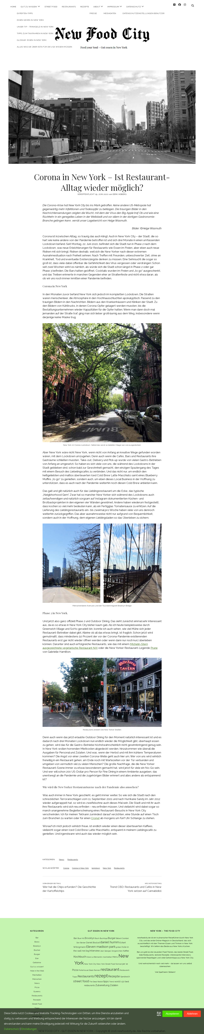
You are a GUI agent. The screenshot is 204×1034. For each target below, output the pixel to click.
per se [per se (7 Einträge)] (125, 961)
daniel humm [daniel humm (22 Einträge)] (109, 939)
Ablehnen (192, 1013)
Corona (66, 865)
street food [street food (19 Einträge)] (81, 978)
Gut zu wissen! (29, 7)
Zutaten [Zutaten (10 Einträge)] (114, 982)
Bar (37, 935)
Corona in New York (80, 865)
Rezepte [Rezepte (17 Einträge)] (114, 973)
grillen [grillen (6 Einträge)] (118, 944)
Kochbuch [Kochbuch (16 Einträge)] (79, 953)
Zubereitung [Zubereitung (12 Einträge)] (102, 982)
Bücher (37, 947)
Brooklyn (37, 943)
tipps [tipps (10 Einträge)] (106, 978)
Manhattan (37, 972)
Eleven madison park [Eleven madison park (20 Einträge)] (100, 943)
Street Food (50, 7)
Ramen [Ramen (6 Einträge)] (97, 967)
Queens (36, 989)
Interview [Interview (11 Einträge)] (95, 947)
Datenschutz (133, 7)
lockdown (96, 865)
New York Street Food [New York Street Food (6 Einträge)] (106, 961)
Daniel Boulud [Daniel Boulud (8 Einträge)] (93, 939)
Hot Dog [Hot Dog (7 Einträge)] (85, 948)
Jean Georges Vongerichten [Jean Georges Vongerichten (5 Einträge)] (111, 948)
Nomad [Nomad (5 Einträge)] (119, 961)
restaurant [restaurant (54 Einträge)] (110, 966)
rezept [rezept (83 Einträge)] (101, 972)
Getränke (37, 960)
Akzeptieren (172, 1013)
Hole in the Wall (37, 968)
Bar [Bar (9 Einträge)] (75, 935)
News (61, 857)
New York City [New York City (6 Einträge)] (90, 961)
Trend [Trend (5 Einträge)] (111, 979)
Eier (37, 955)
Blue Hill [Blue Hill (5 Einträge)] (80, 935)
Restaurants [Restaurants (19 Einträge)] (86, 973)
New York (107, 865)
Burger (37, 951)
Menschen (37, 976)
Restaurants (69, 7)
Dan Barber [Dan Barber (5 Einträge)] (81, 940)
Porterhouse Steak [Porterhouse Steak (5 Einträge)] (86, 967)
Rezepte (84, 7)
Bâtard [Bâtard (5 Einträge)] (118, 935)
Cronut (95, 815)
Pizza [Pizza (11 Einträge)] (75, 967)
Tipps (37, 1005)
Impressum (113, 7)
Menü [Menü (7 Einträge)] (115, 954)
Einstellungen (29, 1028)
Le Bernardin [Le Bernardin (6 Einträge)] (96, 954)
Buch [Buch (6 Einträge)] (97, 935)
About (96, 7)
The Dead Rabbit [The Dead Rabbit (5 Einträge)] (96, 979)
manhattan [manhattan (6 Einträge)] (107, 954)
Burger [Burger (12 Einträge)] (112, 935)
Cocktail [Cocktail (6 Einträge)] (125, 935)
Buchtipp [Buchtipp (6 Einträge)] (103, 935)
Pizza (37, 984)
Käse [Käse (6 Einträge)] (89, 954)
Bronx (36, 939)
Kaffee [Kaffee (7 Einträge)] (126, 948)
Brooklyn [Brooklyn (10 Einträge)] (90, 935)
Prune (154, 645)
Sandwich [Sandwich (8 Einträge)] (125, 974)
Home (13, 7)
